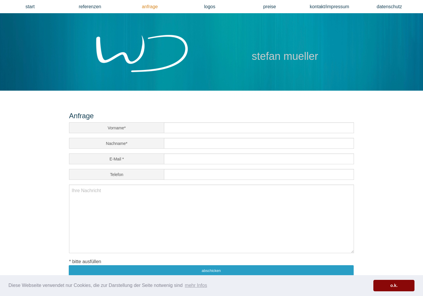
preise (269, 6)
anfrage (150, 6)
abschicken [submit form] (211, 270)
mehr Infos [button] (196, 285)
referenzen (90, 6)
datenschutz (389, 6)
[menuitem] (30, 6)
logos (209, 6)
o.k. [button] (394, 285)
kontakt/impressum (329, 6)
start (30, 6)
